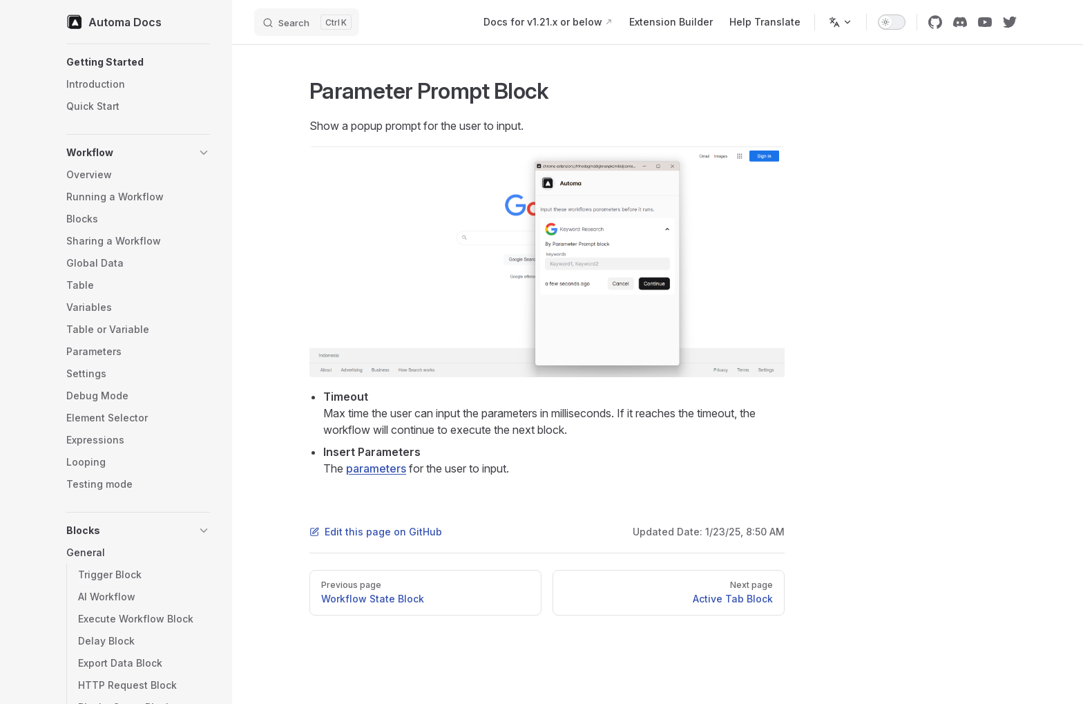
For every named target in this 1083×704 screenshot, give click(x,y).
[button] (138, 62)
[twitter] (1009, 22)
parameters (376, 468)
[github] (935, 22)
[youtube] (984, 22)
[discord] (960, 22)
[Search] (306, 22)
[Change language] (841, 22)
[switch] (891, 22)
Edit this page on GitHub (375, 531)
